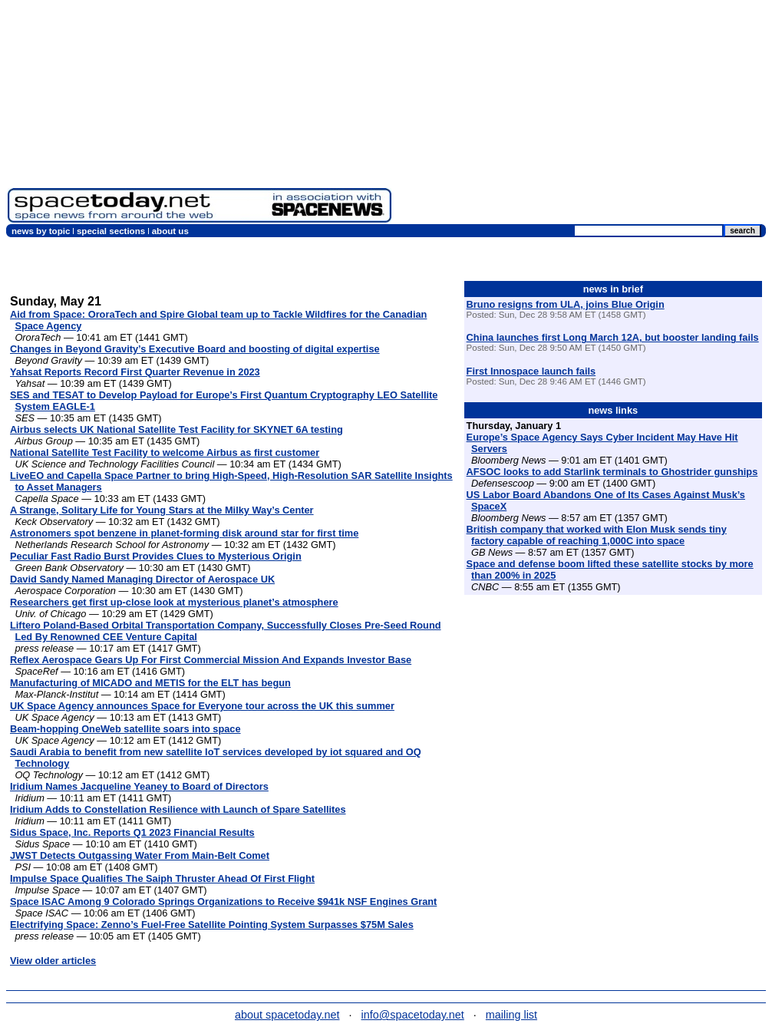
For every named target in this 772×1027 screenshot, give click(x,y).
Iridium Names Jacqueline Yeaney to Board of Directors (139, 786)
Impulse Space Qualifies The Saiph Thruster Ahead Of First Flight (162, 878)
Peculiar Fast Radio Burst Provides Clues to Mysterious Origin (156, 556)
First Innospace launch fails (531, 371)
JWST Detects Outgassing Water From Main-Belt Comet (139, 855)
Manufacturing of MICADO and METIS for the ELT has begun (150, 683)
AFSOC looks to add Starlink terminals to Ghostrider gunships (612, 471)
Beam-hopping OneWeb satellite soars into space (125, 729)
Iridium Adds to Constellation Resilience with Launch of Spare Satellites (178, 809)
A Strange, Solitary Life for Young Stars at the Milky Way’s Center (162, 510)
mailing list (511, 1015)
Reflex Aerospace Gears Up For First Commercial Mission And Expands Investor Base (210, 659)
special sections (111, 231)
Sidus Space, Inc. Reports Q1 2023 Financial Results (132, 832)
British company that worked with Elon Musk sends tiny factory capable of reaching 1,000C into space (597, 535)
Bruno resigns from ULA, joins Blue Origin (566, 304)
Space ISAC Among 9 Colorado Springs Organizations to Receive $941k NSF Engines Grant (223, 901)
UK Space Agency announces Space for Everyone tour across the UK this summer (202, 706)
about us (170, 231)
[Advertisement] (581, 115)
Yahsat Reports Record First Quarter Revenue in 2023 (135, 372)
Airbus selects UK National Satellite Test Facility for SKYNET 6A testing (176, 429)
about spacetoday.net (287, 1015)
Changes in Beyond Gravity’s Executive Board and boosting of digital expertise (195, 349)
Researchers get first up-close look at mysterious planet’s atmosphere (174, 602)
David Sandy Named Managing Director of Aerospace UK (142, 579)
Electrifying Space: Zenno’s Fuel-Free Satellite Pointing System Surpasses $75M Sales (212, 924)
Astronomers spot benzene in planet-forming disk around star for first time (184, 533)
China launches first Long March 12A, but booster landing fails (613, 337)
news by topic (41, 231)
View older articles (53, 960)
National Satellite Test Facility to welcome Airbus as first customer (164, 452)
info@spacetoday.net (412, 1015)
